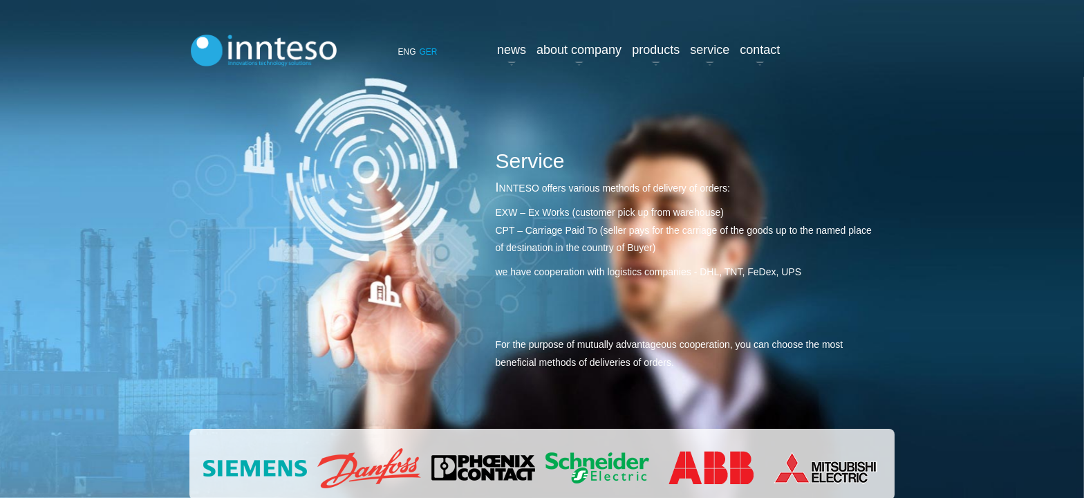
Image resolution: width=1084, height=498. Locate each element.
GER (429, 52)
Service (709, 50)
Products (656, 50)
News (511, 50)
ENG (406, 52)
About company (579, 50)
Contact (760, 50)
